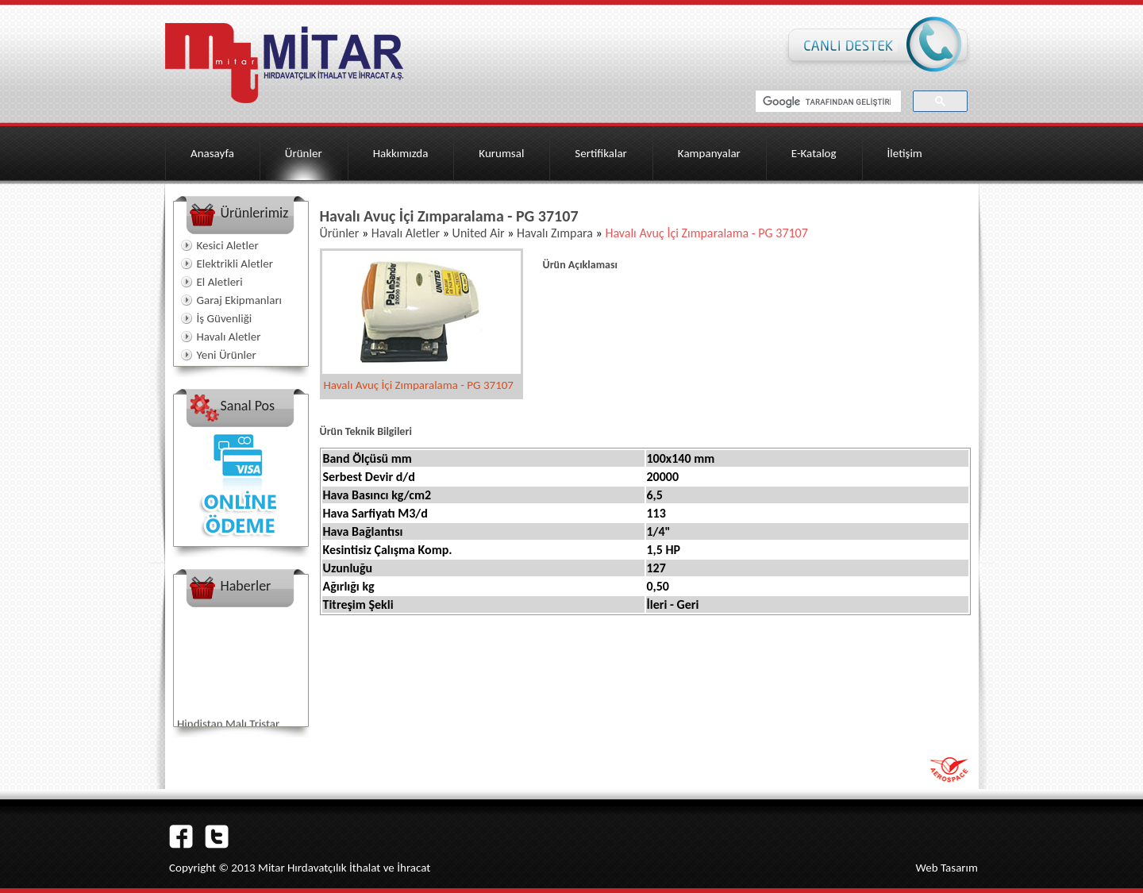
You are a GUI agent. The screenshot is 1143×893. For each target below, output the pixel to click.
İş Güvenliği (224, 318)
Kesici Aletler (228, 245)
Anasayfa (212, 153)
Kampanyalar (709, 153)
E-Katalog (814, 153)
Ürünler (303, 153)
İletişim (904, 153)
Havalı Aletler (229, 336)
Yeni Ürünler (226, 355)
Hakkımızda (401, 153)
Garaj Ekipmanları (240, 300)
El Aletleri (220, 282)
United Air (478, 233)
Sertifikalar (601, 153)
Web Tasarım (946, 867)
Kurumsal (501, 153)
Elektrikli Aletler (235, 263)
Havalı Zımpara (553, 233)
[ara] (827, 101)
